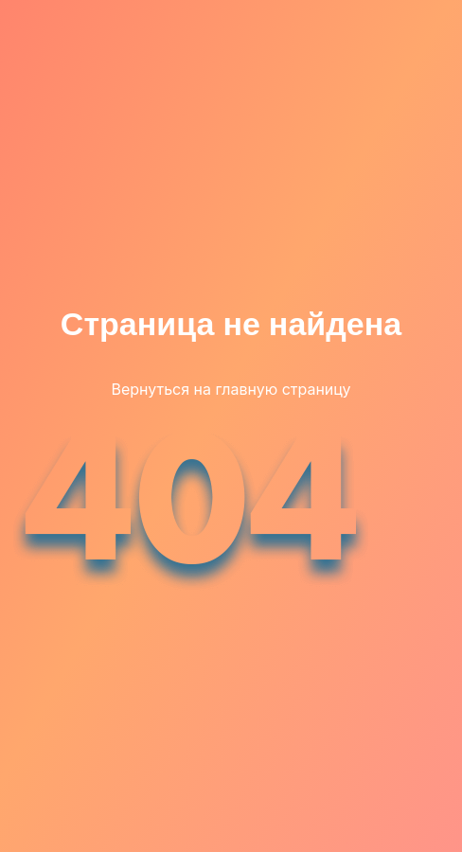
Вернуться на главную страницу (230, 389)
